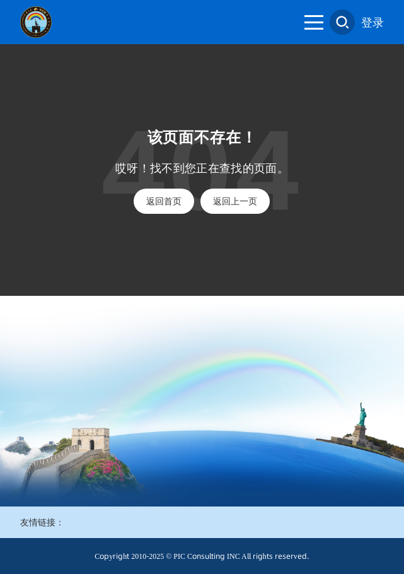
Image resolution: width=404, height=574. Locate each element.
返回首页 (164, 201)
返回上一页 (235, 201)
